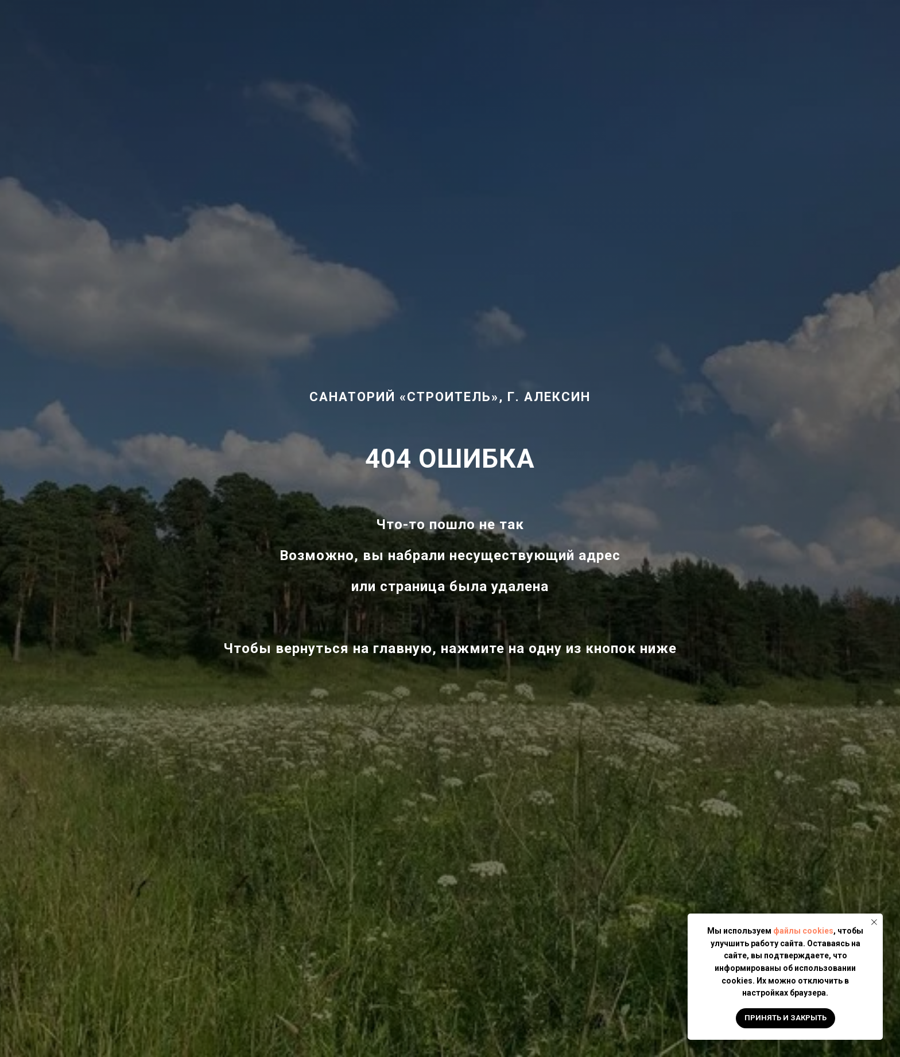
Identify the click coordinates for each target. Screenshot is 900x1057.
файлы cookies (803, 930)
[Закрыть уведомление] (874, 922)
